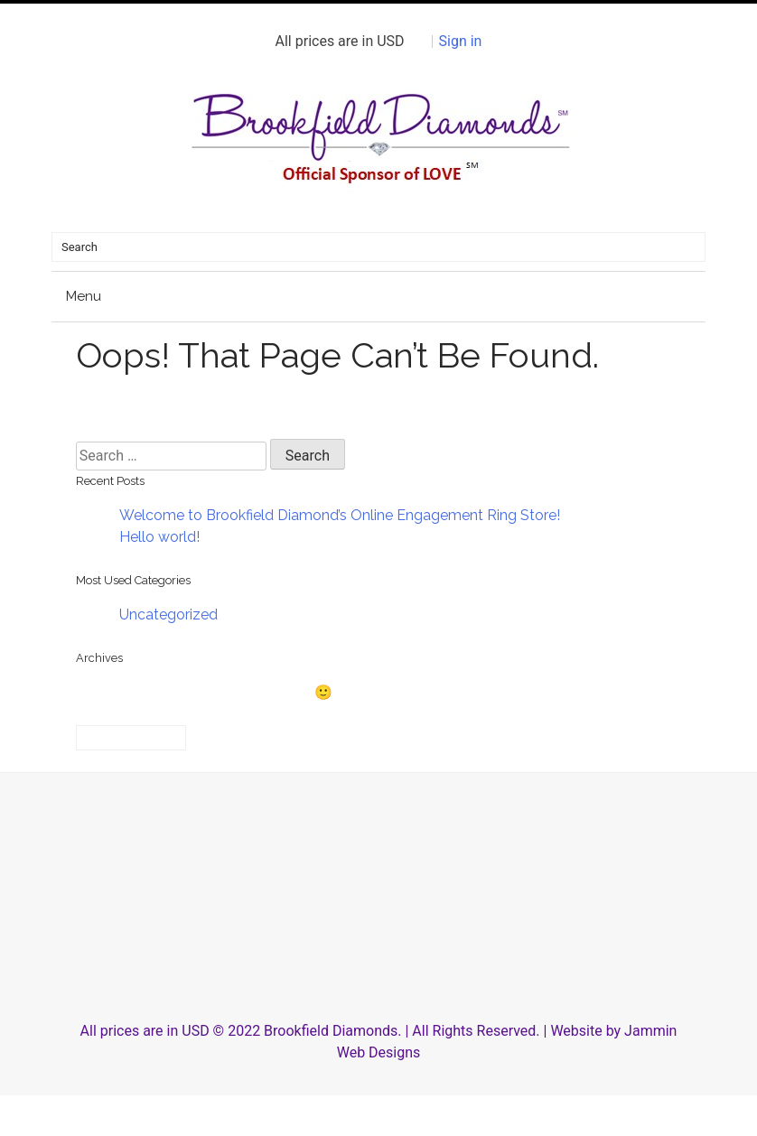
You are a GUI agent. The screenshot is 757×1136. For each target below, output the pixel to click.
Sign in (460, 41)
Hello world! (159, 536)
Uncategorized (168, 614)
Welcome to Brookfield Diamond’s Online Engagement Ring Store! (339, 515)
